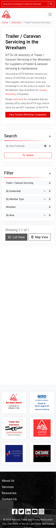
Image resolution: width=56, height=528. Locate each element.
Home (5, 22)
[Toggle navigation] (50, 14)
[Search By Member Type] (26, 199)
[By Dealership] (26, 191)
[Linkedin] (28, 512)
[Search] (25, 4)
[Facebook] (14, 512)
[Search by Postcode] (23, 146)
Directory (16, 22)
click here (18, 99)
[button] (28, 480)
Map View (39, 237)
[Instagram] (41, 512)
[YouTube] (34, 512)
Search (28, 155)
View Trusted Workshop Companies (27, 114)
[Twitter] (21, 512)
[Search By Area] (26, 215)
